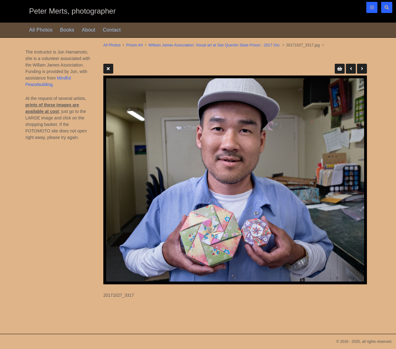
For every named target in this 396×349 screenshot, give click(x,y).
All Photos (41, 29)
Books (67, 29)
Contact (112, 29)
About (89, 29)
